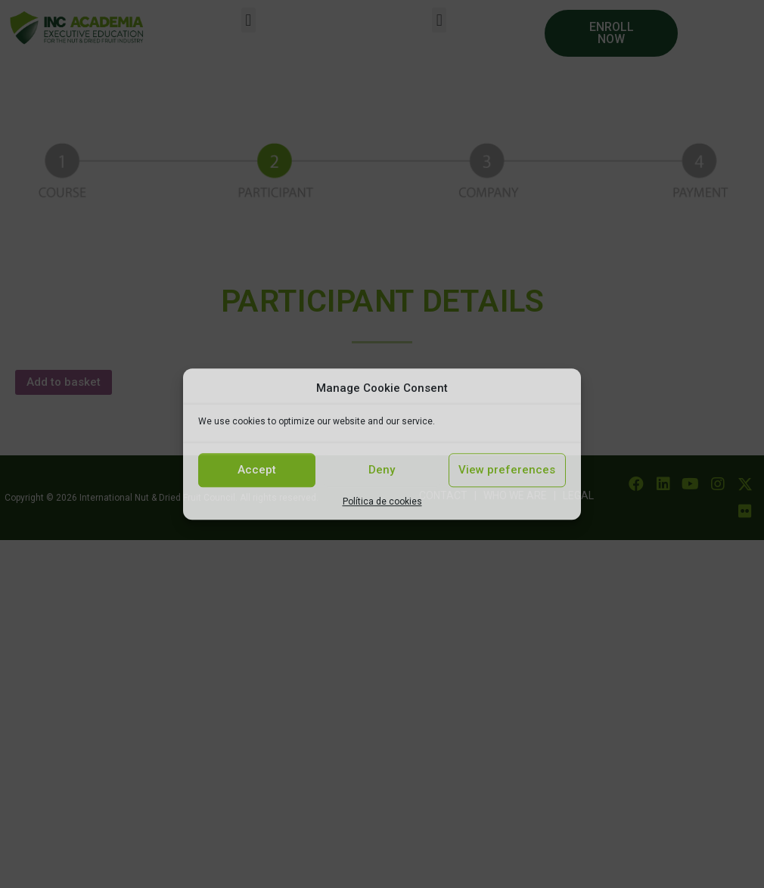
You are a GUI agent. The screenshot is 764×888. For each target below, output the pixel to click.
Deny (381, 470)
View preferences (506, 470)
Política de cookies (382, 501)
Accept (257, 470)
